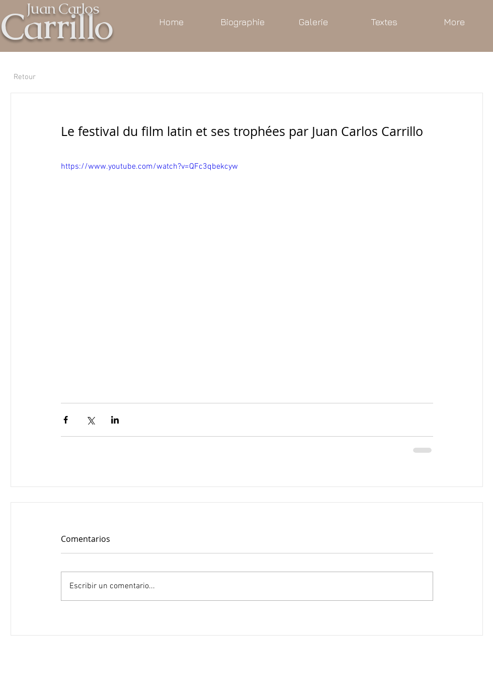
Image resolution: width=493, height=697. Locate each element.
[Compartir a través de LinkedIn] (115, 420)
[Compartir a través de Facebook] (65, 420)
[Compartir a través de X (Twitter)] (90, 420)
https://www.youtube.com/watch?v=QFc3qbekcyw (149, 167)
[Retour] (25, 77)
